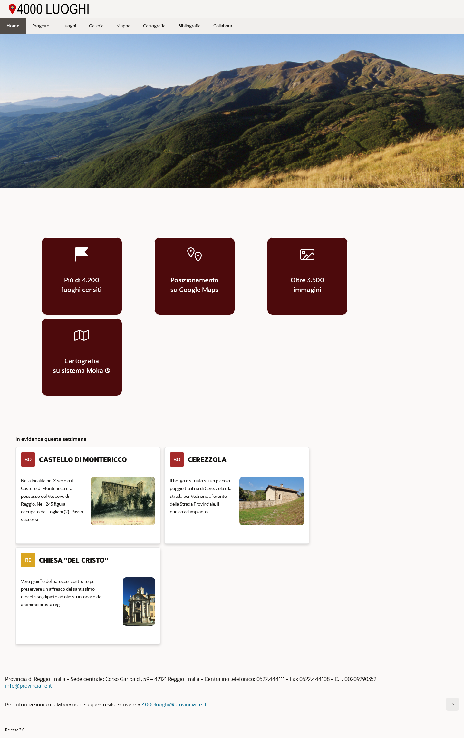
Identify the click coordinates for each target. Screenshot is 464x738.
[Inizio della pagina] (452, 704)
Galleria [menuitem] (96, 26)
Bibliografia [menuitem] (189, 26)
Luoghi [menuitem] (69, 26)
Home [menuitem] (12, 26)
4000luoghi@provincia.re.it (174, 704)
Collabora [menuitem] (222, 26)
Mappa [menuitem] (123, 26)
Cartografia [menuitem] (154, 26)
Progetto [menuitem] (40, 26)
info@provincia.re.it (28, 685)
